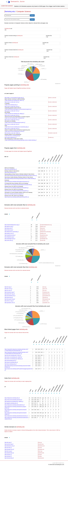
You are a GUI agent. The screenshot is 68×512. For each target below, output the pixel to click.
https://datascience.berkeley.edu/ (12, 398)
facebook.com (42, 445)
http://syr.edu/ (8, 447)
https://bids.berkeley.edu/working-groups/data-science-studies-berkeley (21, 140)
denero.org (43, 226)
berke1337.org (46, 293)
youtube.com (41, 449)
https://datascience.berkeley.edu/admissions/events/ (16, 415)
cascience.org (46, 292)
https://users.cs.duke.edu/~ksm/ (12, 102)
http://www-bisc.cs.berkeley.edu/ (13, 135)
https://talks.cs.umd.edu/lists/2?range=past (14, 97)
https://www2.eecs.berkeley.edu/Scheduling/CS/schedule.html (18, 184)
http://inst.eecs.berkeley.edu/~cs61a (13, 355)
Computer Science (23, 11)
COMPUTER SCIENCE (7, 6)
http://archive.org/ (9, 444)
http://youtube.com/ (9, 449)
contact (54, 463)
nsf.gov (40, 454)
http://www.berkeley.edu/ (10, 360)
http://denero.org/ (9, 226)
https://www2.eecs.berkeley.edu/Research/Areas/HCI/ (16, 190)
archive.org (41, 444)
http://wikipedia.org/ (9, 236)
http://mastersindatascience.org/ (12, 224)
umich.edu (43, 240)
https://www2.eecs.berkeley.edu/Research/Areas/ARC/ (17, 197)
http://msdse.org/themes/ (10, 137)
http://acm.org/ (8, 451)
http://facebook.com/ (9, 445)
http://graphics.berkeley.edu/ (11, 403)
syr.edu (40, 447)
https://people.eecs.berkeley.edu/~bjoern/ (15, 100)
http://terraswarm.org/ (10, 299)
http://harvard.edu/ (9, 458)
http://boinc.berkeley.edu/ (10, 364)
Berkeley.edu (10, 11)
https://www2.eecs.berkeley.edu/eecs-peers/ (15, 122)
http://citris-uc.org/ (9, 300)
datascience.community (46, 231)
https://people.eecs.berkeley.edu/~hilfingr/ (15, 113)
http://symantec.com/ (10, 302)
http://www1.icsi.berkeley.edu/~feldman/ (14, 358)
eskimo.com (43, 233)
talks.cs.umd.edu (52, 97)
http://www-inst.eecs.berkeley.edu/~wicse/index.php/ (17, 126)
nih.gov (40, 456)
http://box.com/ (8, 288)
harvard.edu (41, 458)
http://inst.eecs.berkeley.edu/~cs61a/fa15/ (15, 118)
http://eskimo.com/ (9, 233)
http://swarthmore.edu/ (10, 235)
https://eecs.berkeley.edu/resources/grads (14, 193)
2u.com (44, 290)
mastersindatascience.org (46, 224)
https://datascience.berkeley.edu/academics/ (15, 404)
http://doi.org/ (8, 442)
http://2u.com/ (8, 290)
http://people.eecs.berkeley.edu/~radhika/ (14, 401)
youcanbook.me (46, 295)
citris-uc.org (45, 300)
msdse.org (51, 137)
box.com (45, 288)
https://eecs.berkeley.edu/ (11, 104)
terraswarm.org (46, 299)
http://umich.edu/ (9, 240)
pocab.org (45, 297)
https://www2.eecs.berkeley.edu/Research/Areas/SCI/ (16, 187)
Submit (32, 15)
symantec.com (46, 302)
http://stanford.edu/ (9, 452)
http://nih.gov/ (8, 456)
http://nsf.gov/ (8, 454)
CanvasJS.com (57, 83)
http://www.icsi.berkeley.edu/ (11, 362)
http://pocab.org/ (9, 297)
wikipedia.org (43, 236)
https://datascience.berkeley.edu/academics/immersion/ (17, 181)
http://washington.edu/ (10, 238)
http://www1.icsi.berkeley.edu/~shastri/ (13, 357)
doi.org (40, 442)
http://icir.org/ (8, 287)
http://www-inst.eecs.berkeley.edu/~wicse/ (15, 131)
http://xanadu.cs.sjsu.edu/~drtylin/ (12, 133)
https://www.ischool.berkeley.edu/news (13, 399)
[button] (39, 163)
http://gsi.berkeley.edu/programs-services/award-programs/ (18, 109)
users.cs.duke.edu (53, 102)
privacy (62, 463)
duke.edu (43, 228)
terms (58, 463)
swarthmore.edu (44, 235)
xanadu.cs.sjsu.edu (53, 133)
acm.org (40, 451)
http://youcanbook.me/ (10, 295)
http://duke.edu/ (8, 228)
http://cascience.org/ (9, 292)
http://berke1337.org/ (10, 293)
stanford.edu (41, 452)
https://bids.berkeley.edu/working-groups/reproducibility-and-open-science (21, 175)
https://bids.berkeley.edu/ (10, 172)
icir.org (44, 287)
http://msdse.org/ (9, 230)
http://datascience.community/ (11, 231)
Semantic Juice (15, 1)
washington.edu (44, 238)
